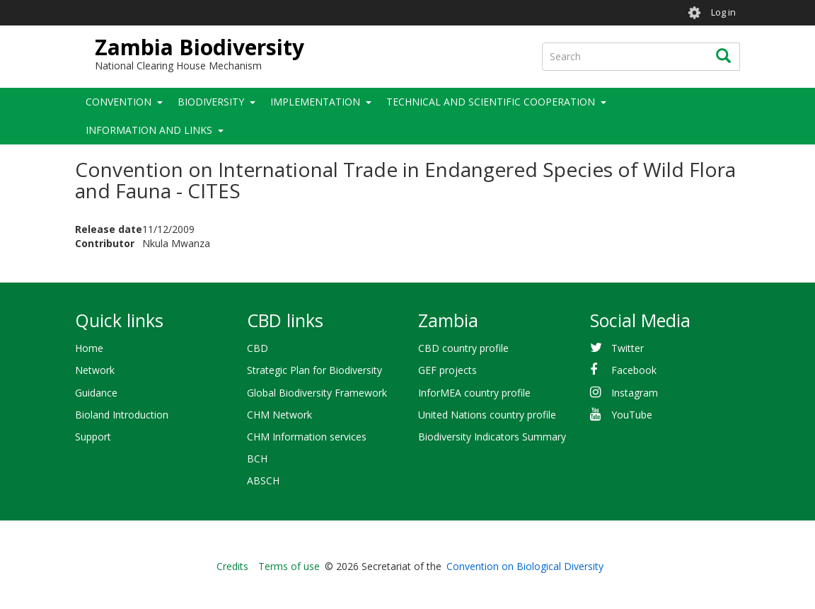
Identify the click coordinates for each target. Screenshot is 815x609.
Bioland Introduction (121, 414)
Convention (118, 101)
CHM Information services (306, 436)
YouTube (631, 414)
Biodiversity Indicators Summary (492, 436)
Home (89, 348)
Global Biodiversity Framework (317, 392)
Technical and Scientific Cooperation (490, 101)
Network (95, 370)
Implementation (315, 101)
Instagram (634, 392)
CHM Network (279, 414)
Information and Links (149, 130)
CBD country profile (463, 348)
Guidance (96, 392)
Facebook (634, 370)
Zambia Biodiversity (199, 47)
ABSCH (263, 480)
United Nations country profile (487, 414)
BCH (257, 458)
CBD (257, 348)
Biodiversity (211, 101)
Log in (723, 12)
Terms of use (289, 566)
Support (93, 436)
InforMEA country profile (474, 392)
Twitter (627, 348)
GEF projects (447, 370)
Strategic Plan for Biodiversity (314, 370)
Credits (232, 566)
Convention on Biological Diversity (524, 566)
